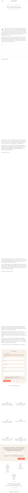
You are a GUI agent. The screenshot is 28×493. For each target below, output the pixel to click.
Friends (18, 484)
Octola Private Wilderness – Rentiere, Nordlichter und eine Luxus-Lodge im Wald (21, 440)
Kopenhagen (8, 467)
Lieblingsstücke (14, 474)
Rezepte (14, 478)
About (8, 483)
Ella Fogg (11, 29)
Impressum (20, 485)
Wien (7, 469)
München (7, 468)
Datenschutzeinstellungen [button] (14, 485)
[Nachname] (14, 362)
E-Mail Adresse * (5, 364)
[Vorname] (14, 359)
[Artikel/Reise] (14, 355)
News (14, 479)
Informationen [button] (14, 481)
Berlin (8, 464)
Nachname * (4, 360)
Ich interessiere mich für (6, 353)
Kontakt (11, 483)
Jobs (16, 484)
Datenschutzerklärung (10, 456)
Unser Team (15, 483)
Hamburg (7, 466)
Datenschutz (8, 485)
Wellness (20, 466)
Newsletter (19, 483)
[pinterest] (15, 489)
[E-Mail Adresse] (14, 366)
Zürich (8, 470)
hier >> (26, 344)
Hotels (20, 467)
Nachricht (4, 371)
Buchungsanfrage (20, 468)
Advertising (13, 484)
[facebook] (11, 489)
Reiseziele (20, 464)
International (8, 471)
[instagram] (13, 489)
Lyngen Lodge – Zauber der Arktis (20, 421)
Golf (14, 477)
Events (9, 484)
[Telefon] (14, 369)
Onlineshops (14, 476)
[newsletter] (16, 489)
